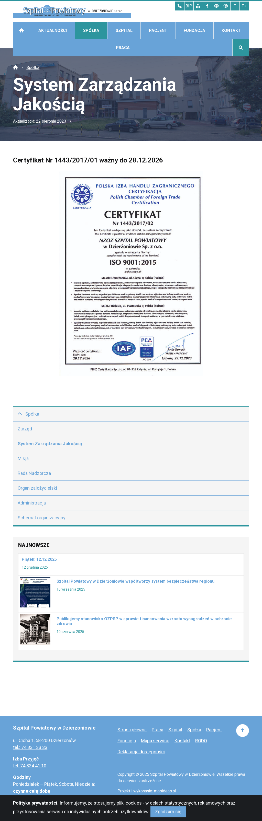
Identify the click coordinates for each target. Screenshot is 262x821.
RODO (201, 740)
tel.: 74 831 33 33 (30, 747)
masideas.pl (165, 791)
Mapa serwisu (155, 740)
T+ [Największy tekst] (244, 6)
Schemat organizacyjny (42, 517)
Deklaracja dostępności (141, 751)
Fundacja (194, 30)
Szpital (124, 30)
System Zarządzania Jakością (50, 443)
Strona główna (132, 729)
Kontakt (231, 30)
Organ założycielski (37, 488)
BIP (188, 6)
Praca (123, 47)
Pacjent (158, 30)
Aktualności (52, 30)
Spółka (91, 30)
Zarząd (25, 428)
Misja (23, 458)
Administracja (32, 503)
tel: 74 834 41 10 (29, 765)
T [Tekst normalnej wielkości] (235, 6)
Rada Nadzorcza (34, 473)
